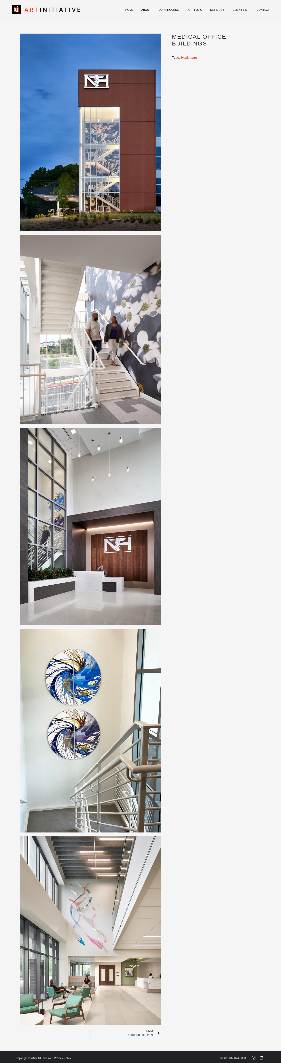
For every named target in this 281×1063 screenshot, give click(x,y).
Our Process (168, 9)
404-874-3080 (237, 1058)
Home (129, 9)
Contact (263, 9)
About (146, 9)
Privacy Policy (62, 1058)
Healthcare (189, 58)
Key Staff (217, 9)
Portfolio (194, 9)
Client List (241, 9)
